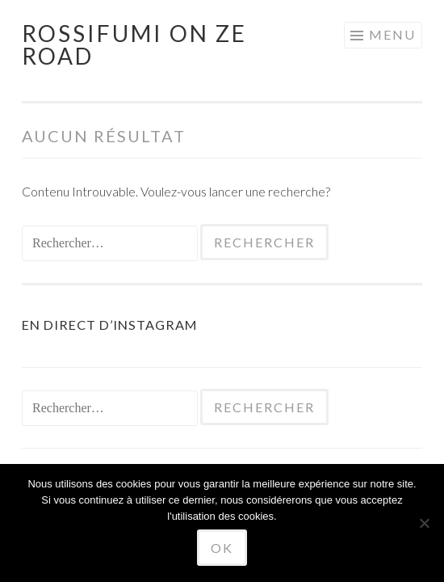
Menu (392, 34)
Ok (222, 547)
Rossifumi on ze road (134, 44)
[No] (424, 523)
